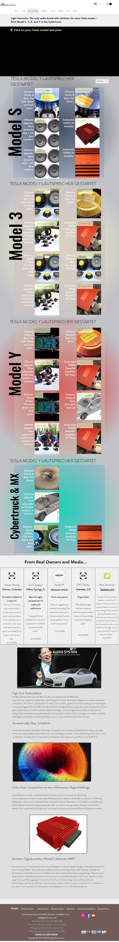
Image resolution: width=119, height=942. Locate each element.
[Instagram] (83, 916)
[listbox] (102, 81)
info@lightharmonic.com (46, 917)
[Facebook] (88, 916)
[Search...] (19, 4)
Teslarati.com (107, 589)
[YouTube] (93, 916)
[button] (109, 4)
